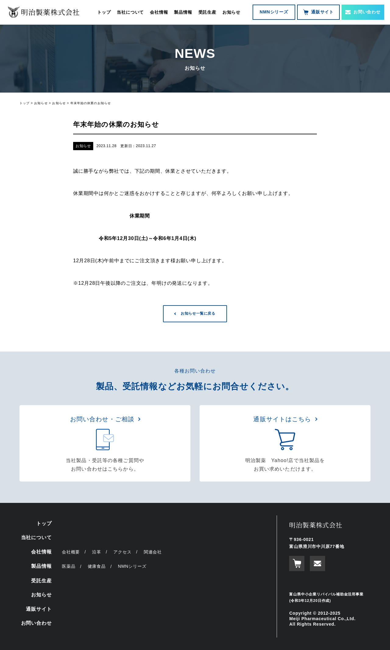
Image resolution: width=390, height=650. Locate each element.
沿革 (96, 551)
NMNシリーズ (274, 11)
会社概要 (71, 551)
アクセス (122, 551)
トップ (104, 12)
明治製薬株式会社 (315, 524)
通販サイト (318, 12)
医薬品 (68, 566)
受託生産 (207, 12)
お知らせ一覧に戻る (198, 313)
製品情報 (183, 12)
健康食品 (97, 566)
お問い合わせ (363, 11)
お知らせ (231, 12)
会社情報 (159, 12)
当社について (130, 12)
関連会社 (153, 551)
